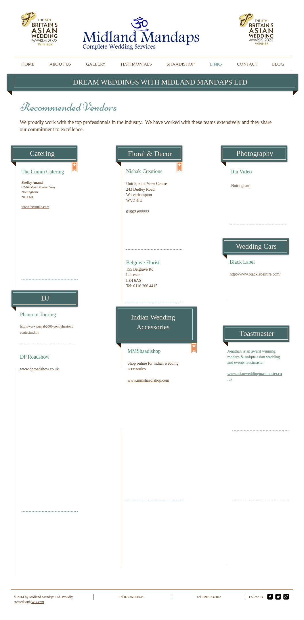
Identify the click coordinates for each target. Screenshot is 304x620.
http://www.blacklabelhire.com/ (255, 274)
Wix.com (37, 602)
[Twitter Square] (278, 597)
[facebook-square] (270, 597)
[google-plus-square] (286, 597)
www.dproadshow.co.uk (40, 369)
